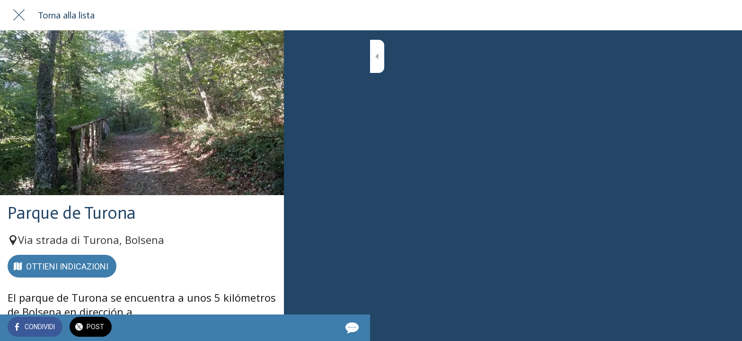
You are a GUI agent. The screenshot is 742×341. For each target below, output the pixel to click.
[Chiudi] (19, 15)
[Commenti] (265, 327)
